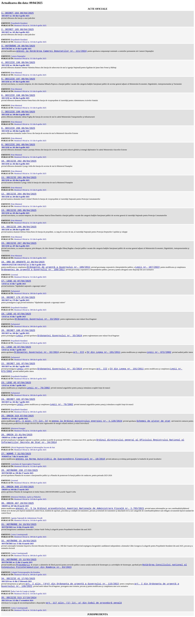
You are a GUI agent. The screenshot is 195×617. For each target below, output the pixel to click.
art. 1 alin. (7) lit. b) (32, 421)
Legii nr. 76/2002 (38, 388)
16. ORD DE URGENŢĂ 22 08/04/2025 (22, 262)
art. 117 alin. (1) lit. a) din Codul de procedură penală (84, 603)
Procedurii (23, 565)
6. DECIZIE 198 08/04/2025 (18, 95)
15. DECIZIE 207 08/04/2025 (18, 243)
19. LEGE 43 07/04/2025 (16, 314)
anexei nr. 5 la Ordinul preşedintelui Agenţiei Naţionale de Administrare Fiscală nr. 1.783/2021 (80, 508)
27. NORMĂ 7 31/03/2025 (16, 454)
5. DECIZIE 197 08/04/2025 (18, 79)
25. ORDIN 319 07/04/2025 (17, 416)
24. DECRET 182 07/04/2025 (18, 399)
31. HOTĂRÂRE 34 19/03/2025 (18, 524)
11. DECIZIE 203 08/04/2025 (18, 177)
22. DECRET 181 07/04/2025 (18, 363)
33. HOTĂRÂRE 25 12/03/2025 (18, 559)
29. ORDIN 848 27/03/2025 (17, 487)
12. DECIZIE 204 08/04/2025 (18, 194)
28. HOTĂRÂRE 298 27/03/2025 (19, 470)
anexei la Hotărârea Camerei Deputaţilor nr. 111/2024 (51, 51)
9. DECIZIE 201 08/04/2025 (18, 144)
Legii (19, 335)
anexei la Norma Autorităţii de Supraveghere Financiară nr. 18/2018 (60, 459)
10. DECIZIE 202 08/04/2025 (18, 161)
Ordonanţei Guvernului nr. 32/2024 (36, 352)
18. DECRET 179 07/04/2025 (18, 297)
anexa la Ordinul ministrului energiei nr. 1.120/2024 (87, 421)
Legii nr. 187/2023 (147, 267)
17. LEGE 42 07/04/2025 (16, 281)
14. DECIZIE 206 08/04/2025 (18, 227)
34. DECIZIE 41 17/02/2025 (18, 578)
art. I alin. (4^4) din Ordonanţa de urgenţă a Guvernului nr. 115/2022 (72, 584)
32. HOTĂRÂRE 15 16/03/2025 (18, 541)
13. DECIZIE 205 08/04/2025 (18, 210)
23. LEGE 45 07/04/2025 (16, 382)
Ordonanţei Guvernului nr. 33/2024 (37, 319)
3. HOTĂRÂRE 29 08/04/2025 (18, 46)
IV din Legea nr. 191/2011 (103, 352)
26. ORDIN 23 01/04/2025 (16, 434)
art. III (78, 352)
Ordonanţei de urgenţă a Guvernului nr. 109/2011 (58, 267)
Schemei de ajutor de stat (153, 421)
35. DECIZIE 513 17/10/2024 (18, 597)
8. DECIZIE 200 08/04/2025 (18, 128)
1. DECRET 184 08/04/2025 (17, 13)
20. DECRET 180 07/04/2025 (18, 330)
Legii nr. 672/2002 (159, 352)
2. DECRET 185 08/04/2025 (17, 29)
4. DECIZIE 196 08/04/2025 (18, 62)
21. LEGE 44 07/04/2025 (16, 347)
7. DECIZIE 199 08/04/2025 (18, 112)
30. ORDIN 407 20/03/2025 (17, 503)
